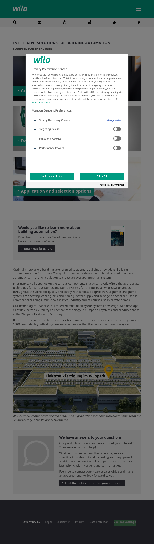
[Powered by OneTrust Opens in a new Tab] (112, 185)
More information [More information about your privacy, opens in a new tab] (41, 102)
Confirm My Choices (52, 176)
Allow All (102, 176)
